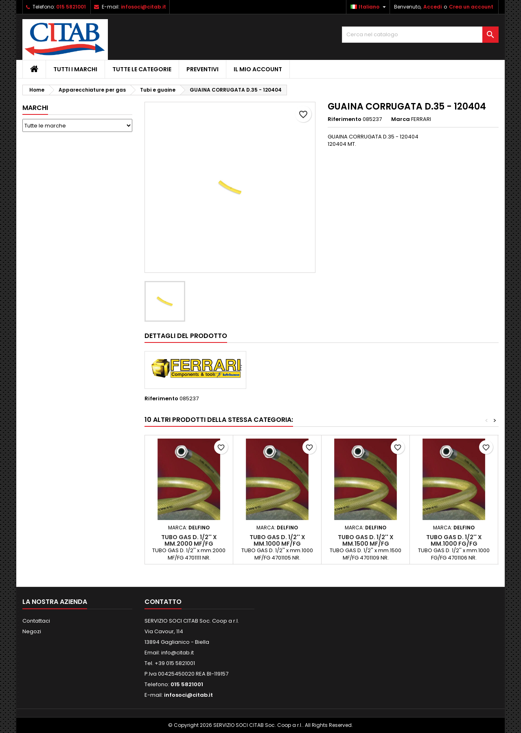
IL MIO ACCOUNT (258, 69)
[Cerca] (420, 34)
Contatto (163, 601)
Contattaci (36, 621)
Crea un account (471, 6)
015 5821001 (71, 6)
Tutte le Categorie (141, 69)
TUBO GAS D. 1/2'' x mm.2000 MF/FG (189, 540)
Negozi (31, 631)
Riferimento (344, 119)
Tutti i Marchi (75, 69)
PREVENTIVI (202, 69)
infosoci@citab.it (143, 6)
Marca (400, 119)
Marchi (35, 107)
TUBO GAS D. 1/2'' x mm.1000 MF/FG (277, 540)
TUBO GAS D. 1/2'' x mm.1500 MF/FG (366, 540)
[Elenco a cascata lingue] (369, 7)
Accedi (432, 6)
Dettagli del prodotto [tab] (185, 335)
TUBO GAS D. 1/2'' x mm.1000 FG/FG (454, 540)
